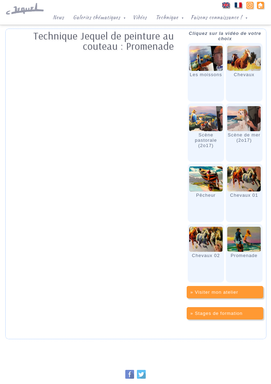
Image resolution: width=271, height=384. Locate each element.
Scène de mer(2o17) (244, 124)
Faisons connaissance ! (220, 16)
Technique (170, 16)
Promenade (244, 242)
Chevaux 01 (244, 182)
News (58, 17)
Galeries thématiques (100, 16)
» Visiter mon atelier (214, 292)
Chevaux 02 (206, 242)
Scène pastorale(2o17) (206, 127)
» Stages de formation (216, 313)
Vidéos (140, 17)
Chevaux (244, 61)
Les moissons (206, 61)
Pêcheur (206, 182)
